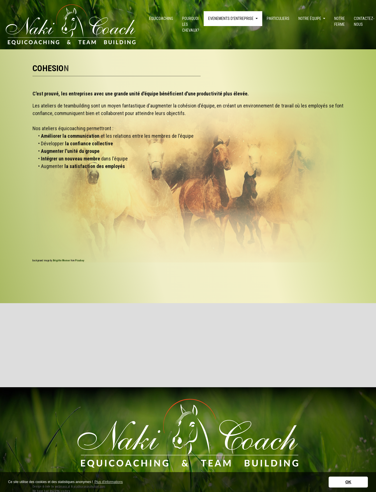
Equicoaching (161, 18)
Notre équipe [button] (310, 18)
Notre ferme (339, 21)
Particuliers (278, 18)
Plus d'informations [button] (108, 482)
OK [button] (348, 482)
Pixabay (79, 257)
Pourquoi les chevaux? (190, 24)
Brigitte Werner (61, 257)
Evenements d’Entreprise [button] (231, 18)
